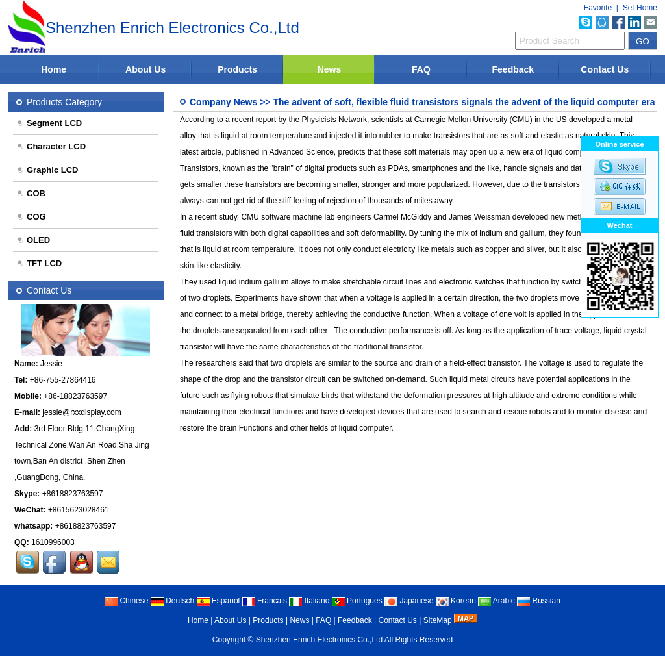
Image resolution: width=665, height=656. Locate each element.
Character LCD (51, 146)
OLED (33, 240)
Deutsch (172, 600)
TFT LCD (39, 263)
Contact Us (605, 69)
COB (30, 193)
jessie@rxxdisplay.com (81, 412)
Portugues (357, 600)
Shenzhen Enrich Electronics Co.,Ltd (319, 639)
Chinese (126, 600)
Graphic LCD (47, 170)
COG (31, 216)
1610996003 (53, 542)
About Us (145, 69)
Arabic (496, 600)
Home (53, 69)
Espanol (218, 600)
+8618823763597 (72, 493)
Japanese (408, 600)
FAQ (421, 69)
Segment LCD (49, 123)
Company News (223, 102)
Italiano (309, 600)
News (330, 69)
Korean (456, 600)
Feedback (513, 69)
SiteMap (437, 620)
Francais (264, 600)
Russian (538, 600)
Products (237, 69)
